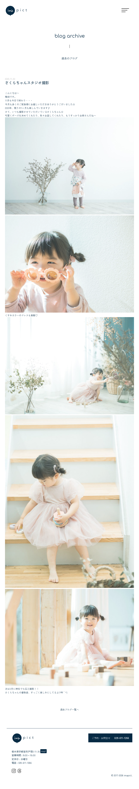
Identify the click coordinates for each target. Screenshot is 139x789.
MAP (43, 751)
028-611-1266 (25, 762)
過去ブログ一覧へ (69, 709)
